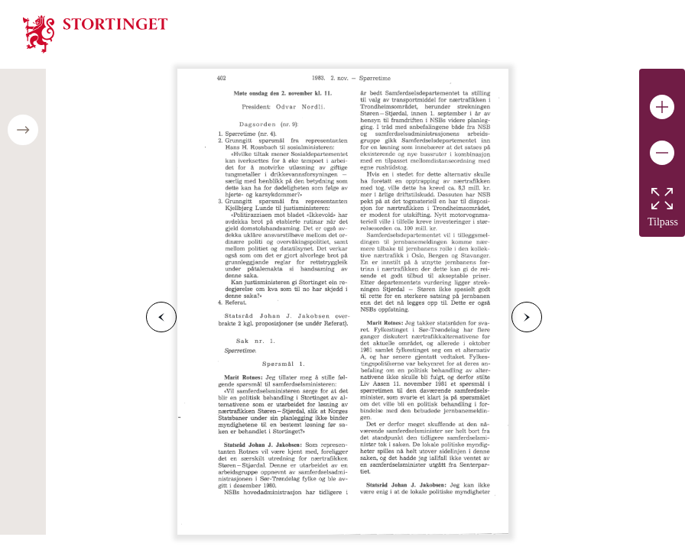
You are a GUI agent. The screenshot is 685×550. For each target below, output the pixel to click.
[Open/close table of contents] (23, 130)
